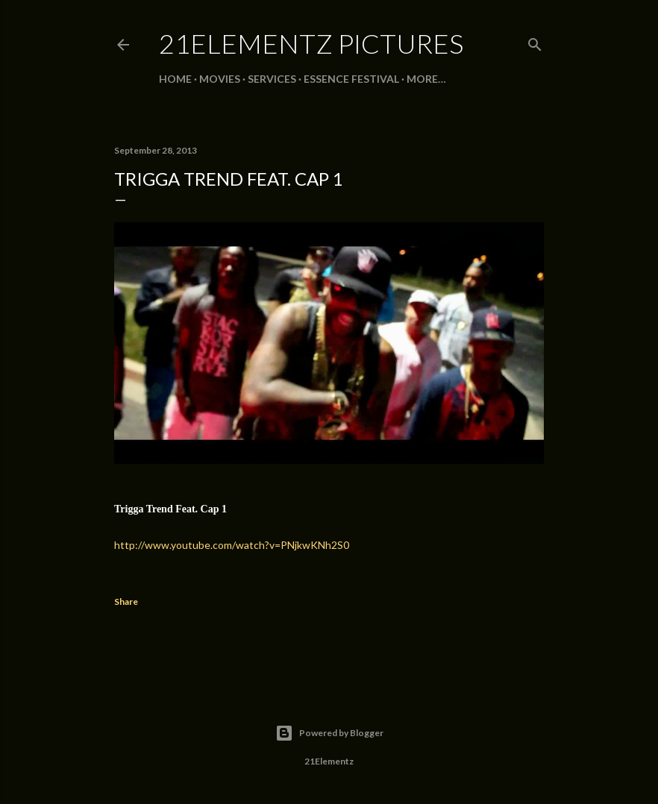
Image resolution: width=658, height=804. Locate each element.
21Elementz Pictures (311, 43)
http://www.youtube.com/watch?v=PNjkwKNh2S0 (231, 544)
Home (175, 78)
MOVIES (219, 78)
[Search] (535, 41)
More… (426, 78)
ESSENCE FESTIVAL (351, 78)
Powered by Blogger (329, 733)
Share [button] (126, 601)
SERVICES (272, 78)
